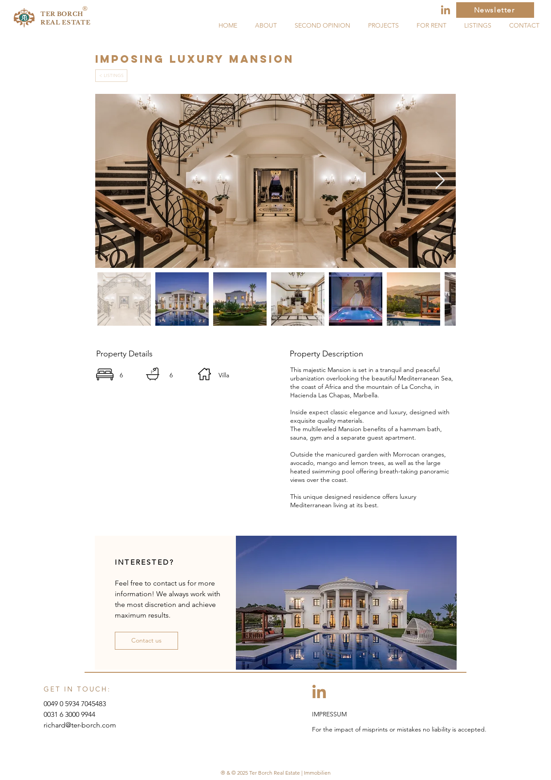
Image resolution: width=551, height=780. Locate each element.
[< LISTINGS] (111, 75)
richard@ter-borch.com (80, 725)
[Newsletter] (495, 10)
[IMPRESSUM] (340, 714)
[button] (146, 641)
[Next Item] (440, 180)
